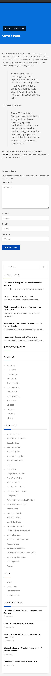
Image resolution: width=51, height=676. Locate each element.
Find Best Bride (13, 482)
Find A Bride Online (14, 478)
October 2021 (12, 392)
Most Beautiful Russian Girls (18, 530)
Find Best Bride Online (16, 487)
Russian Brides (13, 544)
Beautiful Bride (13, 443)
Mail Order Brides (14, 522)
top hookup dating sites (16, 557)
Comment (7, 182)
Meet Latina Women (15, 526)
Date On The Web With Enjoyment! (18, 296)
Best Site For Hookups (16, 460)
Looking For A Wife (14, 513)
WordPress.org (13, 595)
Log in (9, 582)
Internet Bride (12, 509)
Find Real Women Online (17, 491)
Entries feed (12, 586)
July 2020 (10, 418)
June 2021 (11, 409)
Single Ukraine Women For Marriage (21, 552)
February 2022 (12, 374)
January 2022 (12, 378)
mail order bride (13, 517)
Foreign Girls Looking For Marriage (21, 500)
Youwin (10, 566)
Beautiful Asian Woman (16, 438)
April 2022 (11, 365)
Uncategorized (13, 561)
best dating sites (13, 451)
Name (5, 213)
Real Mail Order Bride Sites (18, 539)
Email (5, 224)
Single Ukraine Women (16, 548)
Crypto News (12, 469)
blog (8, 465)
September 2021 (13, 396)
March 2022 (11, 370)
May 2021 (11, 413)
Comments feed (13, 590)
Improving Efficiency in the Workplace (20, 337)
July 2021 (10, 405)
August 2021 (12, 400)
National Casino (13, 535)
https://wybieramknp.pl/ (17, 504)
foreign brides (12, 495)
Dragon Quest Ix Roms (16, 473)
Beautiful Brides (13, 447)
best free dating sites (15, 456)
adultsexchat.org (14, 434)
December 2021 (13, 383)
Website (6, 234)
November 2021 (13, 387)
